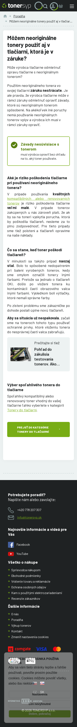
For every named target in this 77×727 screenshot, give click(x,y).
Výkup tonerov (21, 625)
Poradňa (19, 16)
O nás (15, 614)
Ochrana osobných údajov (28, 587)
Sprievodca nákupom (25, 570)
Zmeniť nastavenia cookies (30, 637)
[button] (46, 6)
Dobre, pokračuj (40, 713)
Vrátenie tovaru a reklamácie (30, 581)
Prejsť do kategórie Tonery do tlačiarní (33, 429)
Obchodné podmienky (26, 576)
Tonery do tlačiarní (22, 410)
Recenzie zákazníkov (25, 598)
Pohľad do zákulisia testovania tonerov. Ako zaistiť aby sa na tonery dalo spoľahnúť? (48, 356)
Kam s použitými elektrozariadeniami (36, 593)
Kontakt (17, 631)
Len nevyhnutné (40, 704)
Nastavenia (39, 694)
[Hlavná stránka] (16, 6)
